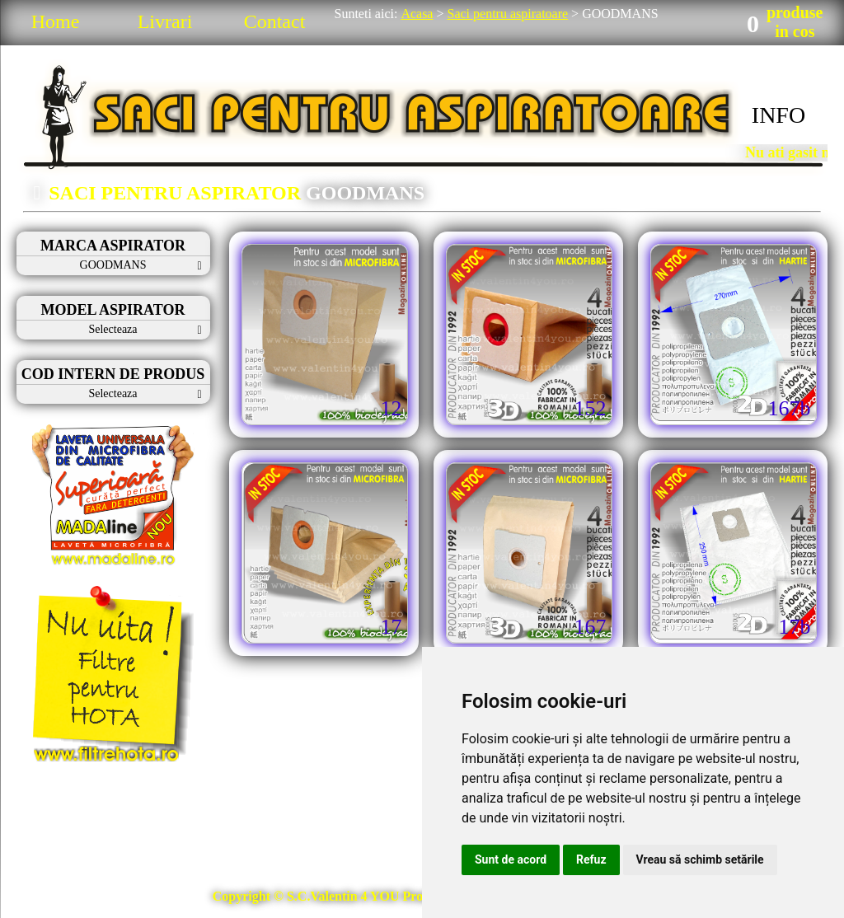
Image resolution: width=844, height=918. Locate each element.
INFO (778, 115)
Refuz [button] (591, 859)
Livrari (165, 21)
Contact (275, 21)
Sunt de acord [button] (510, 859)
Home (55, 21)
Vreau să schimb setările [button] (700, 859)
